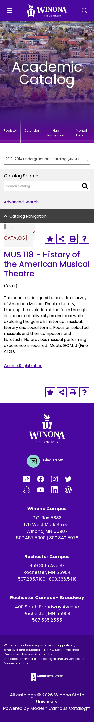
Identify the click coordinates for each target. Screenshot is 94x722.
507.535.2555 (47, 620)
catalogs (26, 695)
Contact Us (43, 654)
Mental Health (81, 133)
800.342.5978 (63, 538)
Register (10, 130)
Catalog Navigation (28, 216)
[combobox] (47, 160)
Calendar (31, 130)
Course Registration (23, 366)
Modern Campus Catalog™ (60, 708)
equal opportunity (61, 645)
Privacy (27, 654)
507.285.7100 (31, 579)
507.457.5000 (31, 538)
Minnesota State (16, 663)
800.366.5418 (63, 579)
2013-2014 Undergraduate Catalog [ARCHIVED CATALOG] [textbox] (44, 158)
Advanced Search (21, 202)
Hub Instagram (55, 133)
